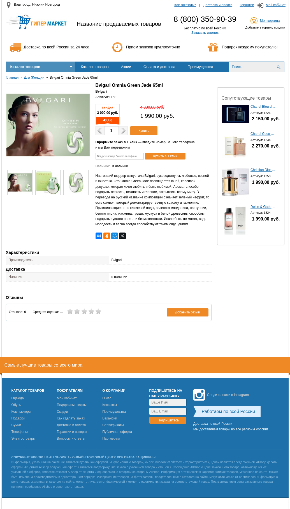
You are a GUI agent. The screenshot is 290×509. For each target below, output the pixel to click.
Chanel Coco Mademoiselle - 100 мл (263, 134)
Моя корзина (270, 21)
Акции (126, 67)
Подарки (18, 418)
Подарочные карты (72, 405)
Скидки (62, 412)
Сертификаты (113, 425)
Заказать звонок (205, 33)
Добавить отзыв (187, 312)
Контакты (109, 405)
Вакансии (109, 418)
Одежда (17, 398)
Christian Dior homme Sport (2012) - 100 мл (263, 170)
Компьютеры (21, 412)
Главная (12, 77)
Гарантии (247, 5)
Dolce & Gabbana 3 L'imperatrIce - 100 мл (263, 207)
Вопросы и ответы (71, 438)
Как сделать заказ (71, 418)
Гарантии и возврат (72, 432)
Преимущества (200, 67)
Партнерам (111, 438)
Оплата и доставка (159, 67)
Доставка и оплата (218, 5)
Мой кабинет (276, 5)
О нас (106, 398)
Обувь (16, 405)
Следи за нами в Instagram (221, 395)
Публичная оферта (117, 432)
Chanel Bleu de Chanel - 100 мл (263, 107)
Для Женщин (34, 77)
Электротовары (23, 438)
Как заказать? (185, 5)
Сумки (16, 425)
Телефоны (19, 432)
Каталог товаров (25, 67)
